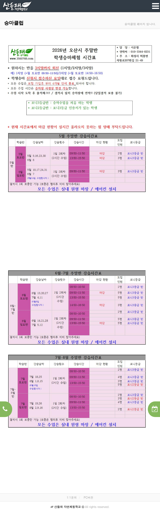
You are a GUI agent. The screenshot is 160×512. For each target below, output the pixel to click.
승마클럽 (14, 23)
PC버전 (88, 497)
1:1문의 (72, 497)
